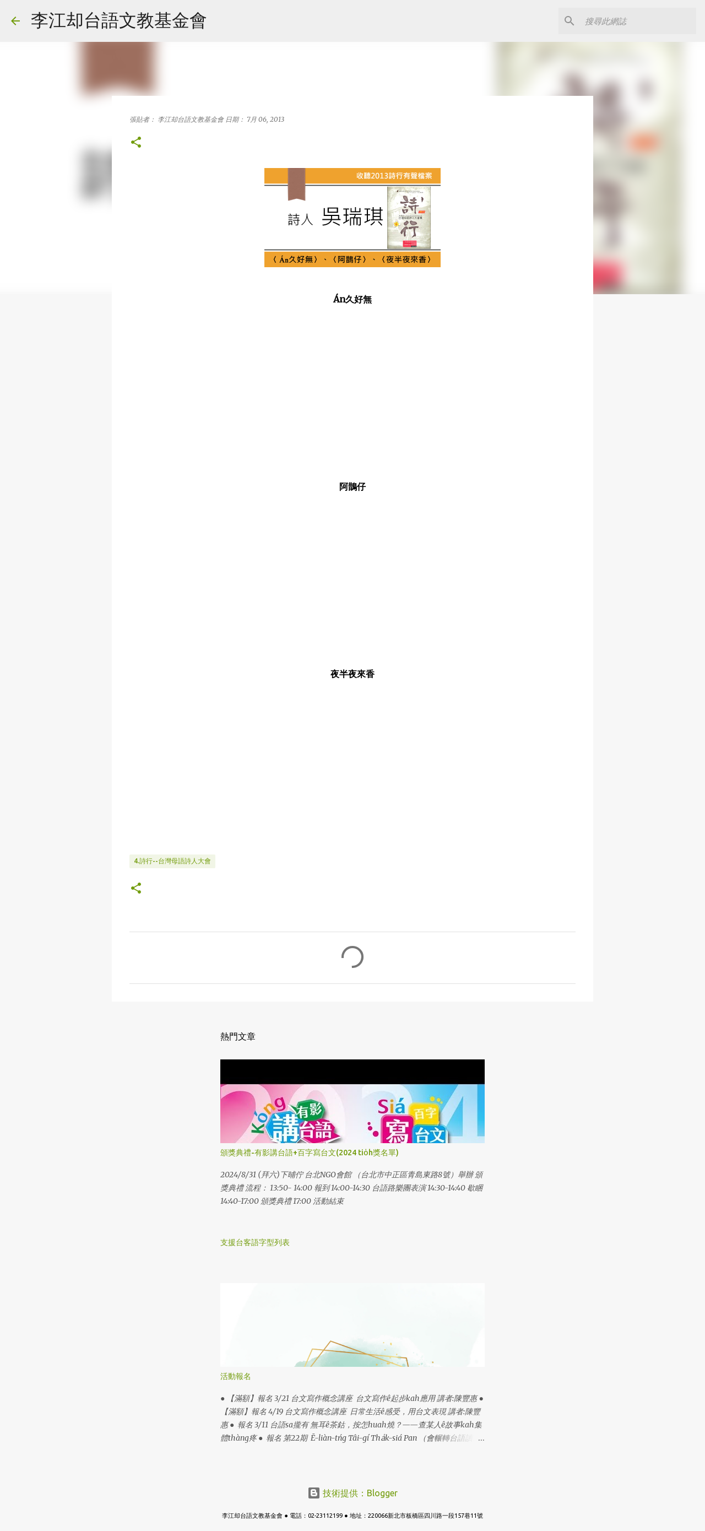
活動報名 (235, 1376)
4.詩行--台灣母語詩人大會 (172, 860)
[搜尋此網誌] (638, 21)
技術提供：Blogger (352, 1493)
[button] (136, 143)
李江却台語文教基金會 (119, 20)
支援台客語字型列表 (255, 1242)
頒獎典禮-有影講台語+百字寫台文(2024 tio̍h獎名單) (309, 1152)
